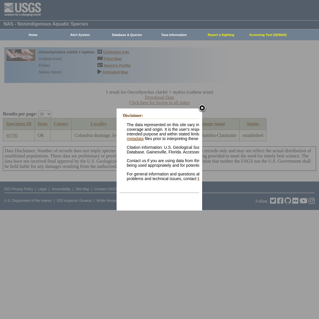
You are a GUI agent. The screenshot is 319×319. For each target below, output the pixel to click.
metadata (135, 138)
